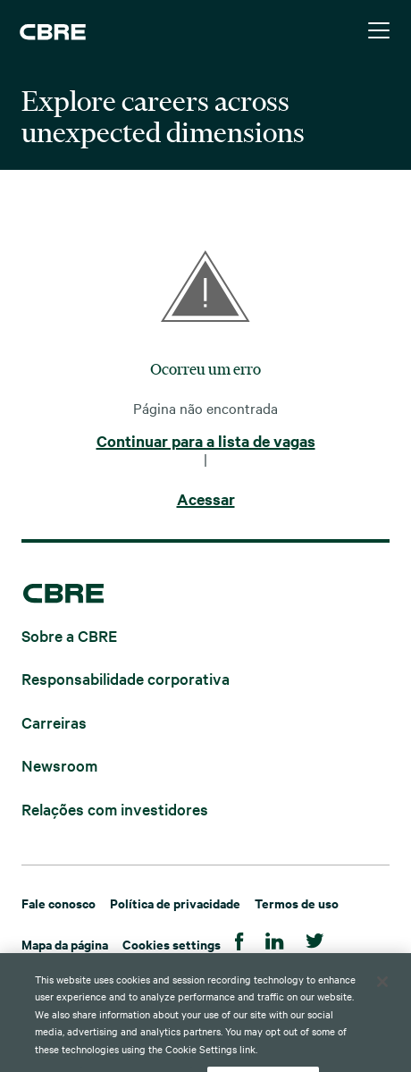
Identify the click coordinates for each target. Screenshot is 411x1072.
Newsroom (59, 765)
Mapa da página (64, 943)
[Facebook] (239, 938)
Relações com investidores (114, 808)
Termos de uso (297, 902)
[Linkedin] (274, 938)
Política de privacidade (175, 902)
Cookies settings (171, 943)
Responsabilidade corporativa (125, 678)
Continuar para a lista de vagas (205, 442)
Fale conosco (58, 902)
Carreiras (54, 721)
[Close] (382, 1003)
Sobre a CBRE (69, 634)
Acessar (206, 500)
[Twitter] (315, 938)
